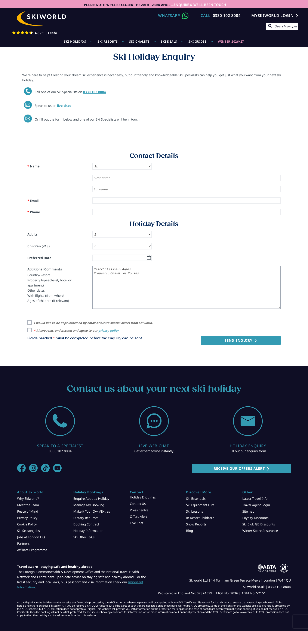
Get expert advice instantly (153, 451)
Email (32, 200)
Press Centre (139, 510)
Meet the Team (28, 505)
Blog (189, 530)
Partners (23, 543)
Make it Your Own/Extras (91, 511)
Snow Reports (196, 524)
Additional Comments (44, 269)
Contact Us (138, 503)
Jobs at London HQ (31, 537)
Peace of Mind (27, 511)
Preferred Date (39, 258)
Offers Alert (138, 516)
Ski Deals (169, 41)
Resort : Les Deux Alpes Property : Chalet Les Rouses (186, 287)
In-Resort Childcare (200, 518)
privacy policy (108, 330)
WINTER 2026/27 (231, 41)
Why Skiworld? (28, 498)
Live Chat (136, 523)
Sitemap (248, 511)
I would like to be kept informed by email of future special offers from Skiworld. (93, 323)
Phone (33, 212)
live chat (64, 105)
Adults (32, 234)
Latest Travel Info (255, 498)
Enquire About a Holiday (91, 498)
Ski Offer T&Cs (84, 537)
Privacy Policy (27, 518)
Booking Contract (86, 524)
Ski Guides (197, 41)
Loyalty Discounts (255, 518)
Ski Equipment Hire (200, 505)
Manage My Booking (88, 505)
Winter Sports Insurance (260, 530)
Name (33, 166)
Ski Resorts (108, 41)
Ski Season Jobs (28, 530)
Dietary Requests (85, 518)
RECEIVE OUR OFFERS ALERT (239, 468)
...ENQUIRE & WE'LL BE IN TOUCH (198, 4)
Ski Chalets (139, 41)
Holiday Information (88, 530)
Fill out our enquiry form (248, 451)
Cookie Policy (27, 524)
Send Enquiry (238, 340)
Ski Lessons (194, 511)
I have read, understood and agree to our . (76, 330)
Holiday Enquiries (143, 497)
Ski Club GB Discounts (258, 524)
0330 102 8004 (227, 15)
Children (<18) (38, 246)
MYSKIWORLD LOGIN (272, 15)
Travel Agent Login (256, 505)
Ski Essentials (196, 498)
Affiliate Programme (32, 550)
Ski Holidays (75, 41)
